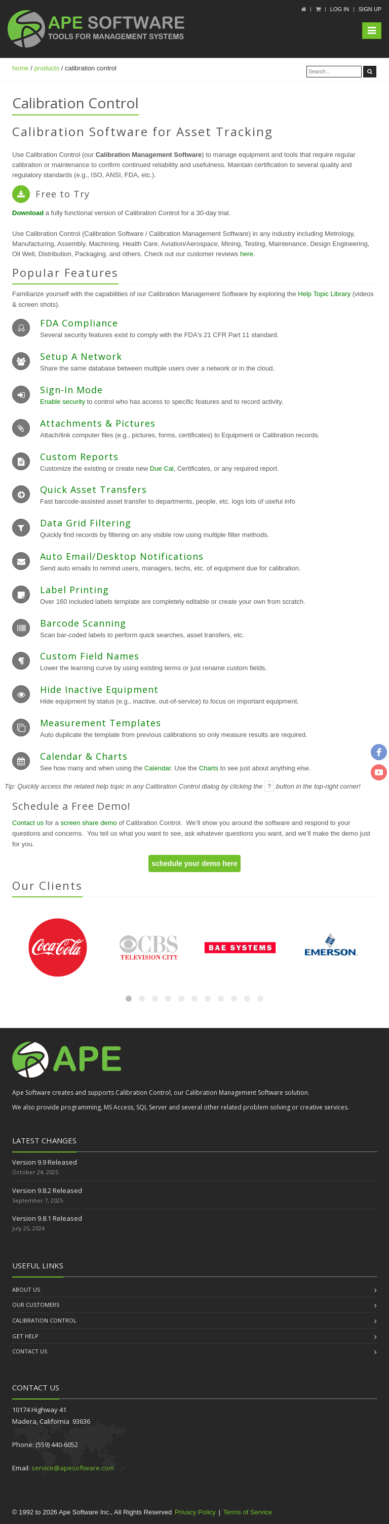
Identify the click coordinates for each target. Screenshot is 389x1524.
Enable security (62, 401)
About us (26, 1289)
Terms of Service (247, 1512)
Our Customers (35, 1304)
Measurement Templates (100, 723)
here (246, 254)
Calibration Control (44, 1320)
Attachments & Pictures (97, 423)
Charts (208, 768)
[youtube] (379, 772)
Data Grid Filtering (85, 523)
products (46, 68)
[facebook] (379, 752)
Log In (339, 9)
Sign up (370, 9)
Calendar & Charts (84, 756)
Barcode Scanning (83, 623)
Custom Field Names (89, 656)
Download (28, 213)
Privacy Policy (195, 1512)
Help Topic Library (324, 294)
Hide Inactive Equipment (99, 689)
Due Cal (162, 468)
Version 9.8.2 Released (47, 1190)
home (20, 68)
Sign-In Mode (71, 390)
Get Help (25, 1336)
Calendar (157, 768)
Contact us (28, 823)
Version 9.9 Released (44, 1162)
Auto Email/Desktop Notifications (122, 556)
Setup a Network (81, 356)
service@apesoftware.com (72, 1467)
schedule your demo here (194, 863)
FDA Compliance (79, 323)
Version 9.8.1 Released (47, 1218)
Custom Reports (79, 456)
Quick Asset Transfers (93, 489)
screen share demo (89, 823)
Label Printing (74, 590)
